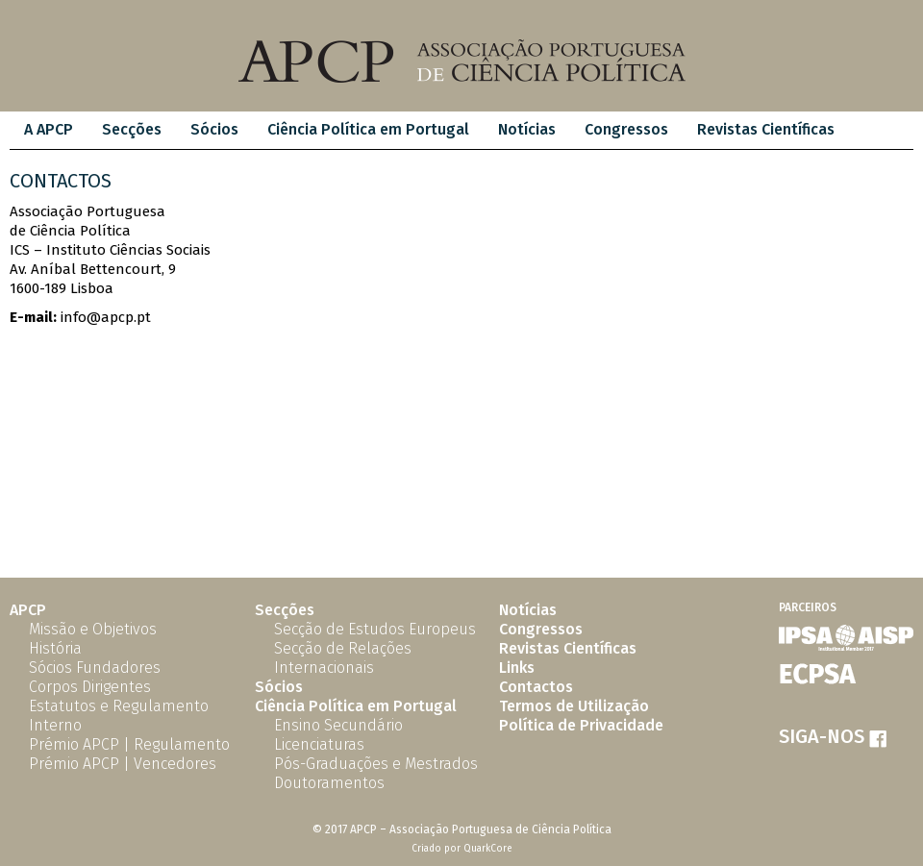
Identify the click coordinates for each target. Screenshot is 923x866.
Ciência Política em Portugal (368, 129)
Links (517, 667)
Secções (132, 129)
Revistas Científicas (766, 129)
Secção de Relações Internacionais (343, 658)
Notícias (527, 129)
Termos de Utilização (574, 706)
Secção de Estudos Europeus (375, 629)
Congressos (626, 129)
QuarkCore (487, 848)
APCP (28, 610)
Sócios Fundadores (95, 667)
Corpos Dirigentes (90, 687)
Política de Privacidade (581, 725)
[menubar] (429, 130)
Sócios (214, 129)
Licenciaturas (319, 744)
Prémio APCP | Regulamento (129, 744)
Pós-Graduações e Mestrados (376, 764)
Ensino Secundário (338, 725)
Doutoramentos (329, 783)
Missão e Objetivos (93, 629)
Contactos (536, 687)
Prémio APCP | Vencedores (122, 764)
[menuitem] (48, 130)
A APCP (48, 129)
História (55, 648)
